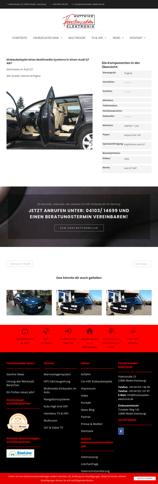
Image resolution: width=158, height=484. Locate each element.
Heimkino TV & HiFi (56, 413)
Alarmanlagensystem (57, 374)
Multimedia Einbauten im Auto (60, 390)
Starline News (15, 374)
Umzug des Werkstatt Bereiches (20, 383)
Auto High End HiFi (56, 406)
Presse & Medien (92, 424)
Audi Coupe (141, 263)
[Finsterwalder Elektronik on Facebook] (121, 431)
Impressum (88, 388)
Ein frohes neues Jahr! (20, 392)
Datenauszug (89, 457)
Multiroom (77, 38)
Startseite (19, 38)
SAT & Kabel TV (53, 427)
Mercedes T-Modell (20, 263)
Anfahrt (86, 374)
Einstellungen (144, 478)
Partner (86, 417)
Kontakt (136, 38)
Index (84, 395)
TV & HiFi (97, 38)
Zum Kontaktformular (79, 227)
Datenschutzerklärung (95, 471)
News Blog (88, 410)
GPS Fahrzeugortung (57, 381)
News (116, 38)
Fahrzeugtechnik (46, 38)
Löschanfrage (89, 464)
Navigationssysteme (57, 399)
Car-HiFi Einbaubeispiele (96, 381)
